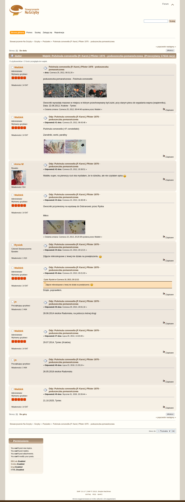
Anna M (19, 164)
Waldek (18, 67)
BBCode (14, 461)
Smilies (14, 464)
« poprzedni (161, 47)
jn (15, 301)
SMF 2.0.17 (81, 491)
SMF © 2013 (92, 491)
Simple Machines (104, 491)
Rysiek (18, 244)
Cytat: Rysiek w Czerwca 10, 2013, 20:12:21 (61, 280)
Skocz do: (152, 431)
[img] (13, 467)
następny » (171, 47)
